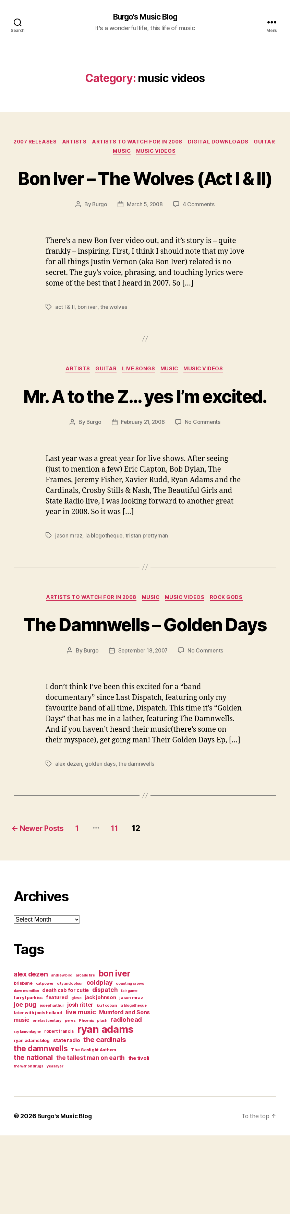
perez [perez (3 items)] (70, 1099)
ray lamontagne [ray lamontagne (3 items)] (27, 1110)
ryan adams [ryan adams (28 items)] (105, 1108)
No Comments (204, 475)
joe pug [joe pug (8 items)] (25, 1083)
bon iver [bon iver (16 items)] (114, 1052)
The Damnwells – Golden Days (145, 689)
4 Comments (199, 231)
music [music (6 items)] (21, 1098)
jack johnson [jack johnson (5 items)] (100, 1076)
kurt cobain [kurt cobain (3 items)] (107, 1084)
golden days (101, 842)
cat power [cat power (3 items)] (45, 1062)
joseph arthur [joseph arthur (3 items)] (52, 1084)
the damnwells (138, 842)
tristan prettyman (147, 588)
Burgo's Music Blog (144, 17)
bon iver (87, 334)
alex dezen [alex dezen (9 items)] (31, 1053)
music (135, 153)
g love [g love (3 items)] (76, 1076)
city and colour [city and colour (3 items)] (70, 1062)
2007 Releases (46, 143)
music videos (172, 153)
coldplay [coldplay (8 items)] (99, 1061)
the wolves (114, 334)
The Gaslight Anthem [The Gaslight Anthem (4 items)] (93, 1128)
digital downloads (236, 143)
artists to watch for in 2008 (153, 143)
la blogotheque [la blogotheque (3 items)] (133, 1084)
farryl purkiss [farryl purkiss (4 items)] (28, 1076)
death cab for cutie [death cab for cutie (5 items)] (65, 1069)
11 (130, 907)
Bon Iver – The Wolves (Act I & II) (145, 192)
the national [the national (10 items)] (33, 1136)
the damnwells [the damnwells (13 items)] (41, 1127)
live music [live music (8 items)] (80, 1090)
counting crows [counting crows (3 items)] (130, 1062)
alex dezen (69, 842)
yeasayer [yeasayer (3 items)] (55, 1145)
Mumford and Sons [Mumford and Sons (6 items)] (124, 1090)
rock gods (230, 651)
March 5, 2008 (145, 231)
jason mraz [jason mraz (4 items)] (131, 1076)
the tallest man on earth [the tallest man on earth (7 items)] (90, 1136)
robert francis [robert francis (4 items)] (59, 1109)
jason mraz (68, 588)
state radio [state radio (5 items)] (66, 1119)
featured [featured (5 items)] (57, 1076)
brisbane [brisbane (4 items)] (23, 1061)
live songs (138, 397)
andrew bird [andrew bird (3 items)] (61, 1054)
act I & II (64, 334)
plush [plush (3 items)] (102, 1099)
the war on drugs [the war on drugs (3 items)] (29, 1145)
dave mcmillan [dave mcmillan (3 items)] (26, 1069)
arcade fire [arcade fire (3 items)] (85, 1054)
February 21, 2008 (143, 475)
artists (87, 143)
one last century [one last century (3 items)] (47, 1099)
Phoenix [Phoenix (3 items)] (86, 1099)
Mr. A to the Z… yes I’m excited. (145, 435)
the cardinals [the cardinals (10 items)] (104, 1118)
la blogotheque (104, 588)
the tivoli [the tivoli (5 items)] (138, 1137)
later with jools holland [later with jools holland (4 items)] (38, 1091)
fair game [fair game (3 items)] (129, 1069)
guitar (108, 153)
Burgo (99, 231)
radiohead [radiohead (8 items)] (126, 1098)
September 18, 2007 (143, 729)
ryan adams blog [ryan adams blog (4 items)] (32, 1119)
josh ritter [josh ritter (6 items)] (80, 1083)
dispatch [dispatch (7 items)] (105, 1068)
